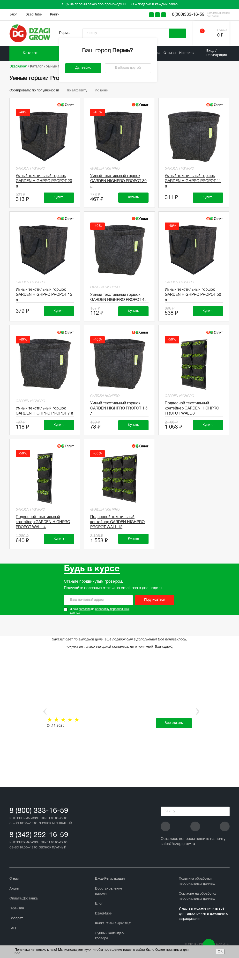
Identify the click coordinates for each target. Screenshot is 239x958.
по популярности (47, 90)
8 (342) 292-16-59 (38, 835)
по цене (103, 90)
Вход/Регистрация (110, 878)
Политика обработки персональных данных (197, 881)
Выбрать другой (128, 67)
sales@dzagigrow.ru (178, 844)
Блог (13, 14)
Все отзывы (174, 723)
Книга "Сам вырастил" (113, 923)
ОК (220, 951)
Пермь (64, 33)
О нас (14, 878)
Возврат (16, 918)
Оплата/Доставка (23, 898)
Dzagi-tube (103, 913)
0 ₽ (220, 35)
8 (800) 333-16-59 (38, 811)
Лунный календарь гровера (110, 936)
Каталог (30, 53)
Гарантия (16, 908)
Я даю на (99, 611)
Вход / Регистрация (216, 53)
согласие (84, 609)
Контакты (186, 53)
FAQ (12, 928)
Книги (55, 14)
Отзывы (170, 53)
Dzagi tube (33, 14)
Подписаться (154, 600)
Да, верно (83, 67)
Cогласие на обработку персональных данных (197, 896)
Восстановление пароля (108, 891)
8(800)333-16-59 (188, 15)
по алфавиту (79, 90)
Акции (14, 888)
